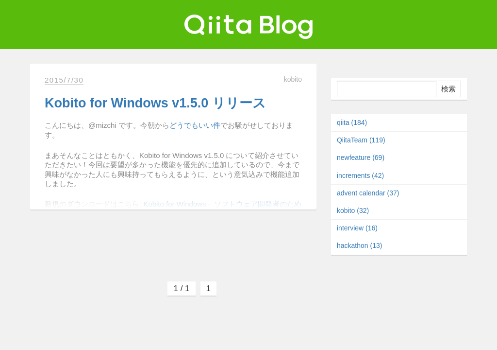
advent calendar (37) (368, 193)
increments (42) (360, 175)
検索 (448, 89)
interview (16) (357, 228)
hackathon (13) (359, 245)
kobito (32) (353, 210)
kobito (293, 79)
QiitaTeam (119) (361, 140)
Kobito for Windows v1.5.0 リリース (155, 103)
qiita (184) (352, 122)
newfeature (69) (360, 157)
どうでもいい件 (194, 125)
